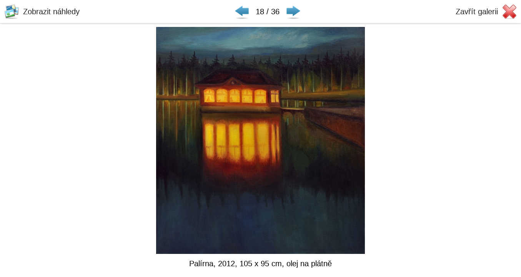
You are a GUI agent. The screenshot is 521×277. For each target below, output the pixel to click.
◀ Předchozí (242, 11)
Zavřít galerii (477, 11)
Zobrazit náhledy (51, 11)
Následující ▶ (293, 11)
